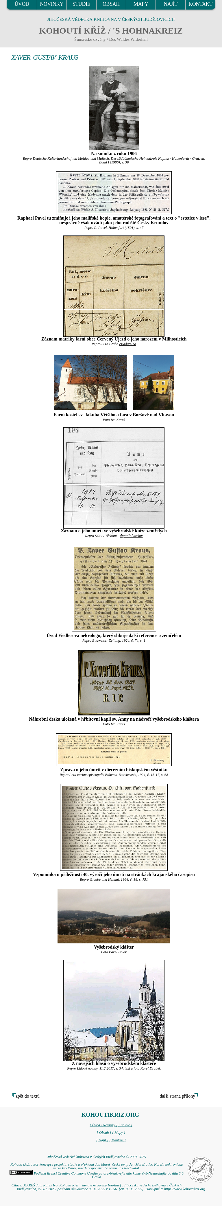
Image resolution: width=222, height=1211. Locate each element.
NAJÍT (170, 4)
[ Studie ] (125, 1125)
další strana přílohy (177, 1096)
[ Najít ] (102, 1140)
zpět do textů (28, 1096)
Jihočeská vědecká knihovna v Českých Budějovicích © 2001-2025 (96, 1157)
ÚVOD (21, 4)
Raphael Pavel (31, 218)
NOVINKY (51, 4)
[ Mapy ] (118, 1133)
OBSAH (111, 4)
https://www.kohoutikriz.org (184, 1189)
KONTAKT (200, 4)
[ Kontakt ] (117, 1140)
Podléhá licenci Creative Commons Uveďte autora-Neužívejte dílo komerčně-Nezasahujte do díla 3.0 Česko (96, 1175)
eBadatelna (127, 344)
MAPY (141, 4)
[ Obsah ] (104, 1133)
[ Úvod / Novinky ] (103, 1125)
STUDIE (81, 4)
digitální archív (131, 536)
